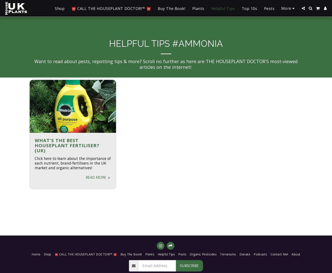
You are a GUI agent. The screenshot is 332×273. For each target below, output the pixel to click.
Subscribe (189, 265)
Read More (98, 177)
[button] (303, 8)
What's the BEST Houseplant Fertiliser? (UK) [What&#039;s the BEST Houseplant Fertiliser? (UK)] (67, 145)
